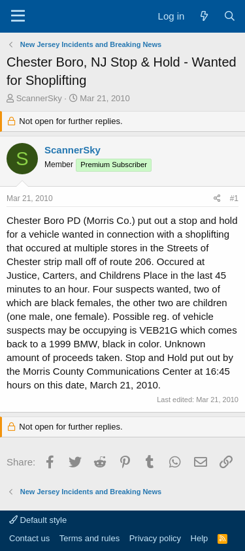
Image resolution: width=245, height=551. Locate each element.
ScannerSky (39, 98)
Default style (38, 520)
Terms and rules (89, 538)
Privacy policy (155, 538)
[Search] (229, 16)
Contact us (29, 538)
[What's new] (203, 16)
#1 (234, 198)
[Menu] (18, 16)
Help (199, 538)
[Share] (217, 198)
